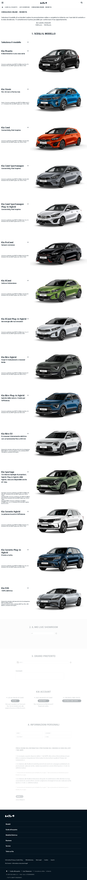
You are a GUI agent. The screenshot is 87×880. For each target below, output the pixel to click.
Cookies (46, 860)
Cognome (47, 733)
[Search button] (82, 3)
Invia (18, 796)
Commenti (19, 671)
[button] (15, 42)
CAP (32, 633)
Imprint (52, 860)
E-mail (47, 736)
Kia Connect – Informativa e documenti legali (16, 863)
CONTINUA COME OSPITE (71, 701)
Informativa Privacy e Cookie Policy (14, 860)
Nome (18, 733)
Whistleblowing (29, 860)
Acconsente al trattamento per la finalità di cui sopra (31, 772)
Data (20, 662)
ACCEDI (14, 701)
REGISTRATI (42, 701)
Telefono (19, 736)
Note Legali (39, 860)
